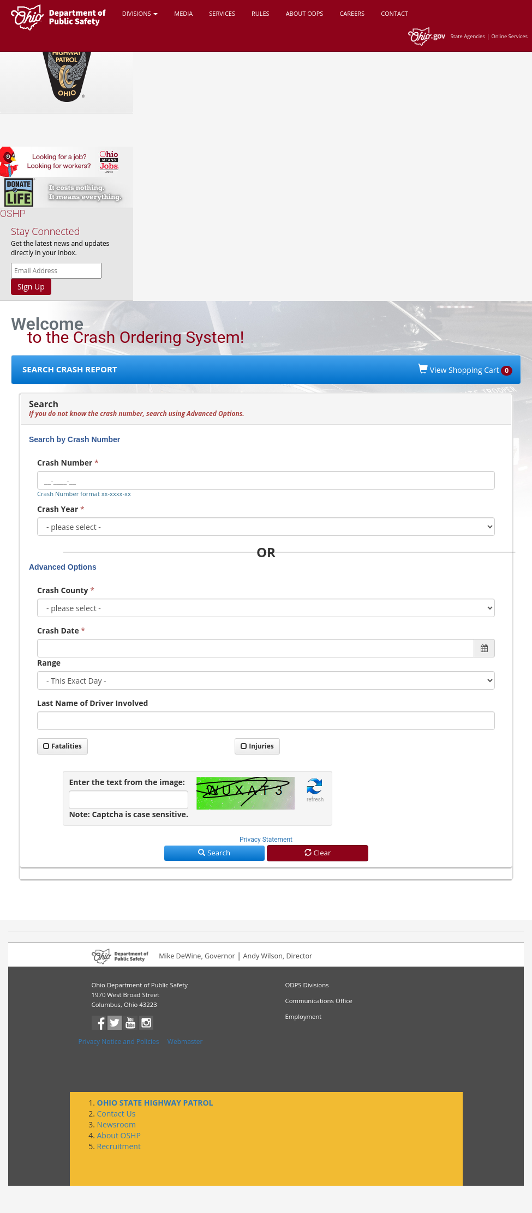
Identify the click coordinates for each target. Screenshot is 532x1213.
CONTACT (394, 13)
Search (214, 853)
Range (49, 662)
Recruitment (119, 1146)
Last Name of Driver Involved (92, 703)
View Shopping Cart (465, 370)
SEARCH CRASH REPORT (69, 369)
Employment (303, 1016)
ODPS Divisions (307, 985)
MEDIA (183, 13)
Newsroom (116, 1124)
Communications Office (318, 1001)
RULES (261, 13)
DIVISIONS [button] (140, 13)
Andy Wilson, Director (278, 956)
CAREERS (351, 13)
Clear (317, 853)
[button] (315, 791)
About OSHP (119, 1135)
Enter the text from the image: (126, 782)
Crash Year (57, 509)
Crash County (62, 590)
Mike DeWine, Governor (197, 956)
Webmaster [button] (185, 1041)
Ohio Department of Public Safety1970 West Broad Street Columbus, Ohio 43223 (140, 995)
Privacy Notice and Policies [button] (119, 1041)
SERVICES (222, 13)
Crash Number (64, 462)
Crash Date (58, 630)
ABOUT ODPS (305, 13)
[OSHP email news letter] (56, 271)
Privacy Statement (266, 839)
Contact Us (116, 1113)
